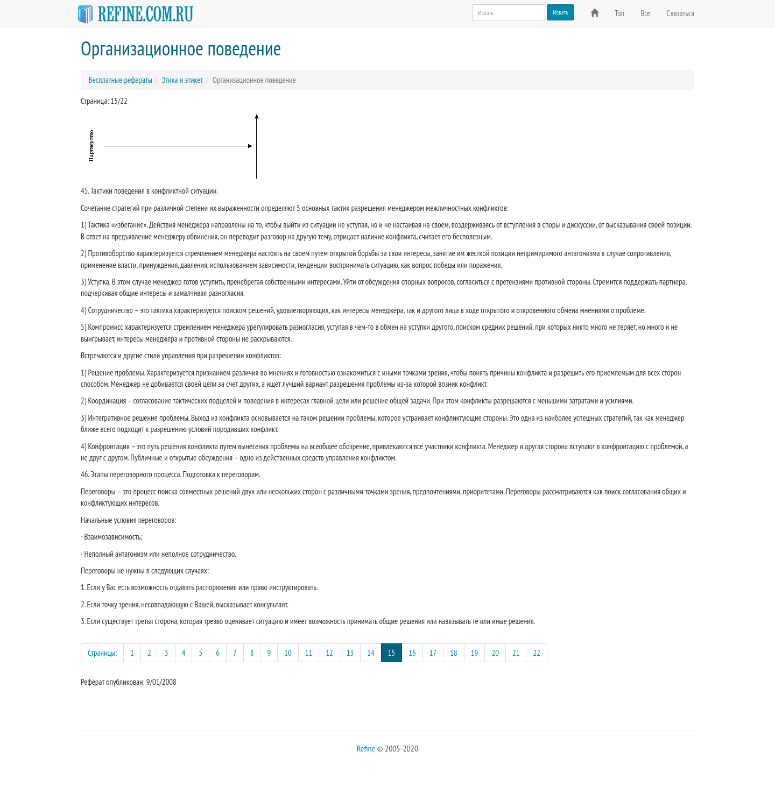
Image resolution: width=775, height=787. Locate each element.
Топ (619, 13)
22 (536, 653)
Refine (366, 748)
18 (453, 653)
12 (329, 653)
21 (516, 653)
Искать (560, 12)
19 (474, 653)
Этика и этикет (182, 80)
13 (350, 653)
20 (495, 653)
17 (433, 653)
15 (395, 652)
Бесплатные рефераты (120, 80)
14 (371, 653)
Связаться (680, 13)
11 (309, 653)
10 (288, 653)
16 (412, 653)
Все (645, 13)
